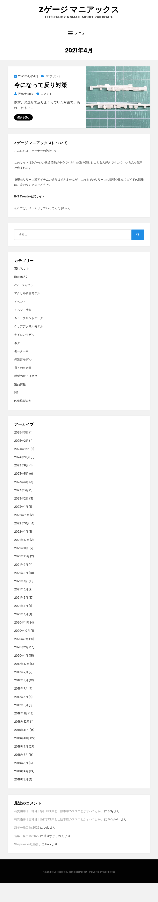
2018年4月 (21, 790)
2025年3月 (21, 451)
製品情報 (20, 403)
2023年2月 (21, 517)
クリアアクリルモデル (28, 345)
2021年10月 (21, 575)
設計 (17, 411)
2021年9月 (21, 583)
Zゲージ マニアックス (79, 18)
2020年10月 (22, 649)
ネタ (17, 361)
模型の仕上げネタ (25, 395)
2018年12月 (21, 740)
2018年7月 (21, 773)
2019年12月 (21, 682)
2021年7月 (21, 600)
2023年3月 (21, 509)
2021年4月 (21, 624)
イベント (20, 320)
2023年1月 (21, 525)
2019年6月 (21, 715)
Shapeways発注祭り (27, 863)
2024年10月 (22, 476)
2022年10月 (22, 542)
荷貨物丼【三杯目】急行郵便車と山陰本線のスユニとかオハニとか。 (58, 829)
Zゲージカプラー (25, 304)
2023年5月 (21, 492)
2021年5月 (21, 616)
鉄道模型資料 (22, 419)
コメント (46, 112)
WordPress (109, 890)
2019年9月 (21, 690)
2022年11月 (21, 534)
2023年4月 (21, 500)
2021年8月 (21, 591)
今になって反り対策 (40, 104)
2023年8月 (21, 484)
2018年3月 (21, 798)
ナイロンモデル (24, 353)
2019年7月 (21, 707)
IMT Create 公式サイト (29, 215)
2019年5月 (21, 724)
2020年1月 (21, 674)
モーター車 (21, 370)
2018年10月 (22, 757)
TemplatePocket (78, 890)
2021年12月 (21, 558)
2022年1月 (21, 550)
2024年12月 (22, 467)
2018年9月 (21, 765)
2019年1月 (21, 732)
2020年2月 (21, 666)
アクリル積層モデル (27, 312)
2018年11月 (21, 748)
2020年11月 (21, 641)
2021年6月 (21, 608)
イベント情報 (22, 328)
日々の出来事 (22, 386)
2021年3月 (21, 633)
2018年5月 (21, 781)
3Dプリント (53, 95)
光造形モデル (22, 378)
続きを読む (23, 135)
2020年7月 (21, 658)
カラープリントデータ (28, 337)
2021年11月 (21, 566)
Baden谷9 (20, 295)
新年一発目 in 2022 (26, 846)
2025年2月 (21, 459)
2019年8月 (21, 699)
